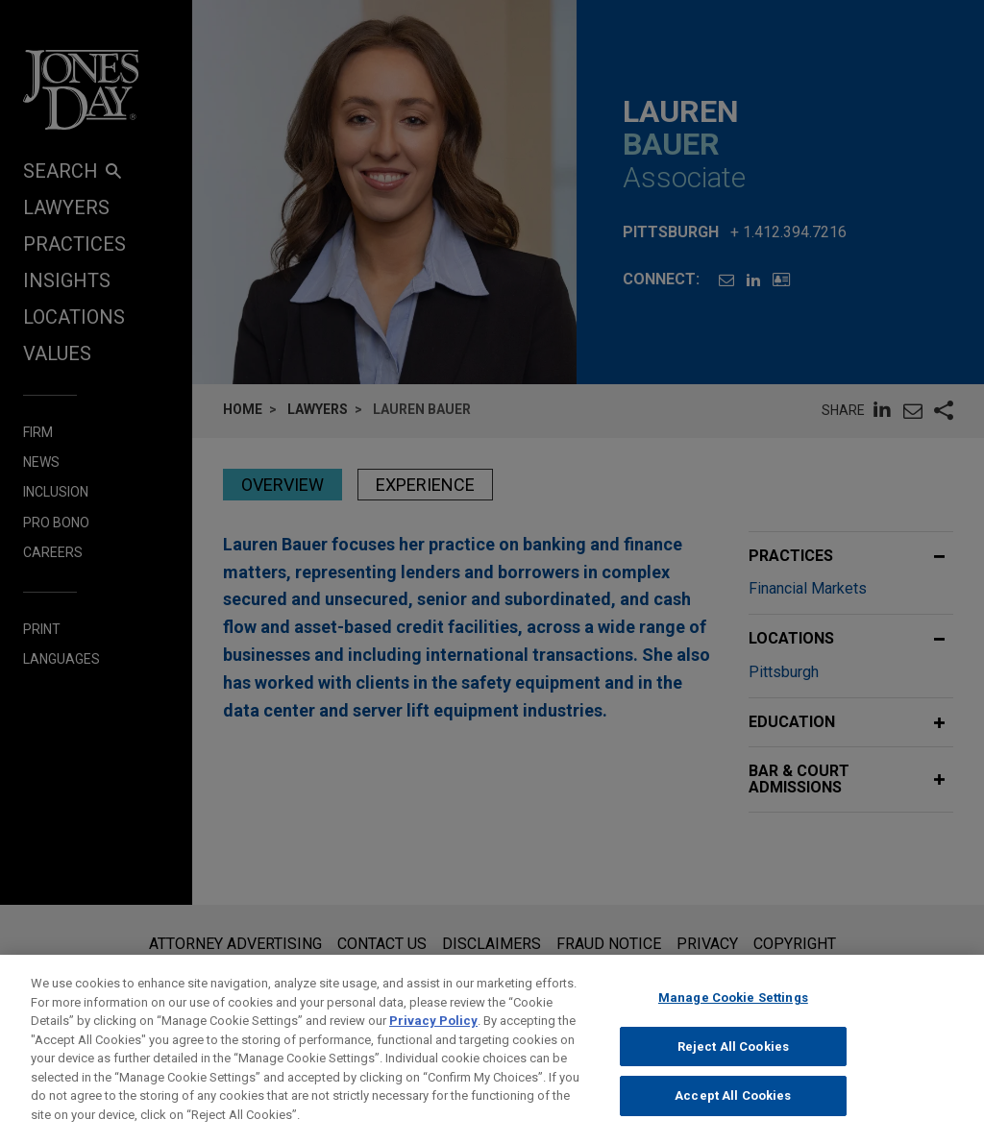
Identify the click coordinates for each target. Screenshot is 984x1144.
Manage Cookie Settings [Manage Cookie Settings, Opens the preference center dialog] (733, 1012)
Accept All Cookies (733, 1110)
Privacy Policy (433, 1035)
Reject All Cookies (733, 1060)
